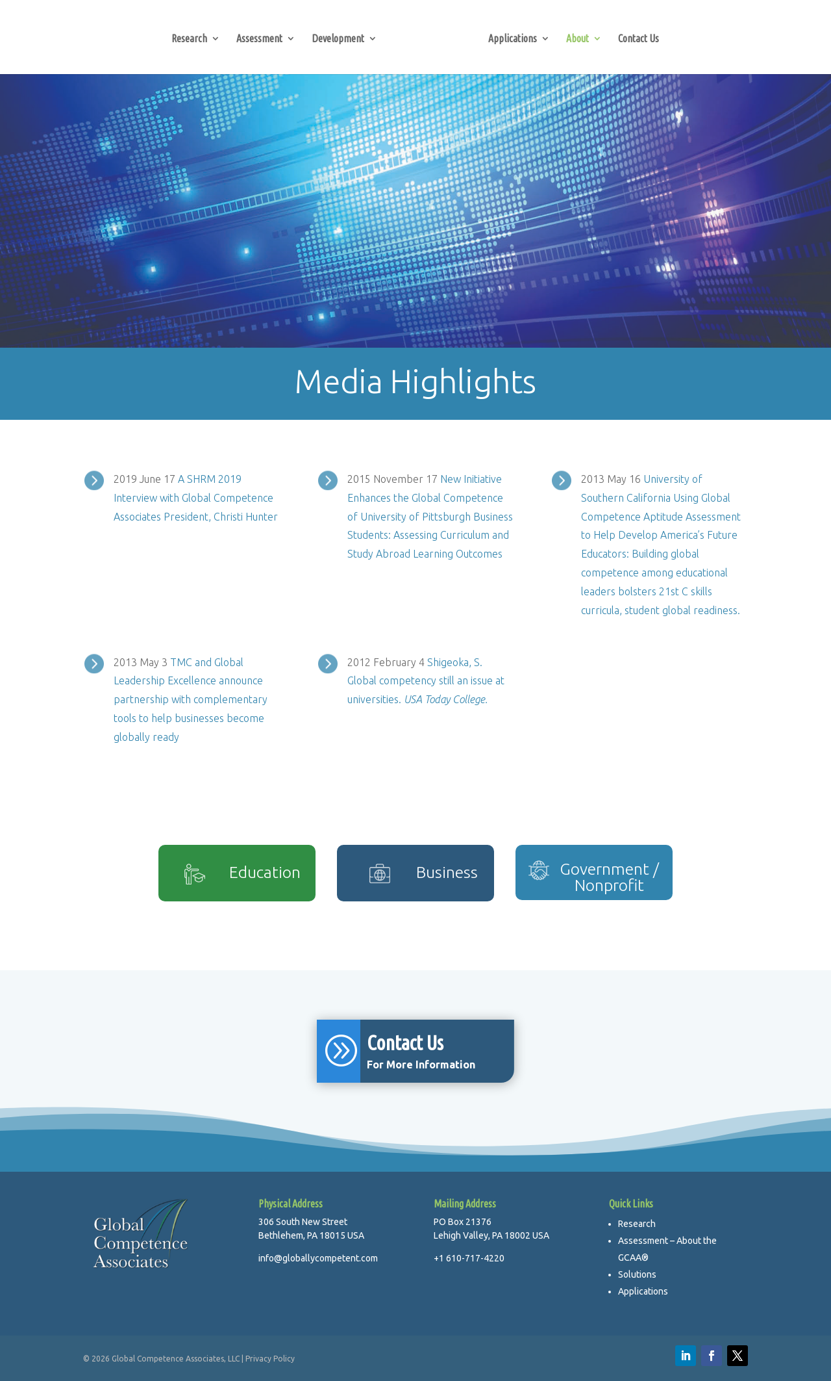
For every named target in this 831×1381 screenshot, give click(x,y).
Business (447, 872)
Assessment (259, 39)
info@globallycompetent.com (318, 1258)
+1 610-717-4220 (469, 1258)
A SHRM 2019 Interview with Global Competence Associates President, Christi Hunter (196, 498)
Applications (512, 39)
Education (265, 872)
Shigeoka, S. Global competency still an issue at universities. (425, 681)
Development (338, 39)
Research (189, 39)
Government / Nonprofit (609, 877)
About (577, 39)
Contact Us (638, 39)
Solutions (637, 1274)
